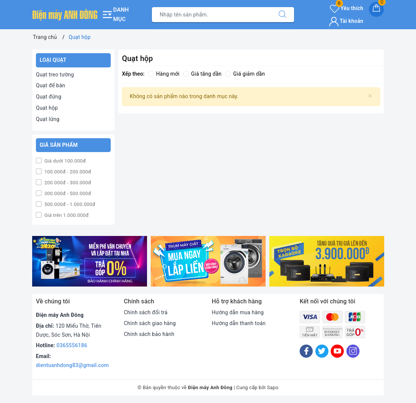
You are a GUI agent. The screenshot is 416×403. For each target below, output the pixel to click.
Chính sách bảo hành (149, 334)
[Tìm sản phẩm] (211, 14)
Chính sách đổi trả (146, 312)
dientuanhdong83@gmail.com (72, 365)
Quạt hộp (47, 108)
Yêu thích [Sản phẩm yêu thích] (346, 8)
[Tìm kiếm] (282, 14)
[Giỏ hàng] (376, 9)
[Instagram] (353, 351)
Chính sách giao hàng (150, 323)
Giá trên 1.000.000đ (66, 215)
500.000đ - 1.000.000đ (69, 204)
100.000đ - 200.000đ (67, 172)
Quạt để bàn (50, 85)
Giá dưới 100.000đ (64, 161)
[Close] (370, 96)
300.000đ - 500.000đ (67, 193)
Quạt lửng (47, 119)
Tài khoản (346, 21)
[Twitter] (321, 351)
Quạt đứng (48, 97)
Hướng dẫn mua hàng (238, 312)
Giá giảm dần (245, 74)
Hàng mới (163, 74)
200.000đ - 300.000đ (67, 182)
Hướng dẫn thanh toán (239, 323)
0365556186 (71, 345)
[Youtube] (337, 351)
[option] (89, 261)
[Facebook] (306, 351)
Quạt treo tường (55, 75)
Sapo (273, 387)
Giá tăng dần (202, 74)
